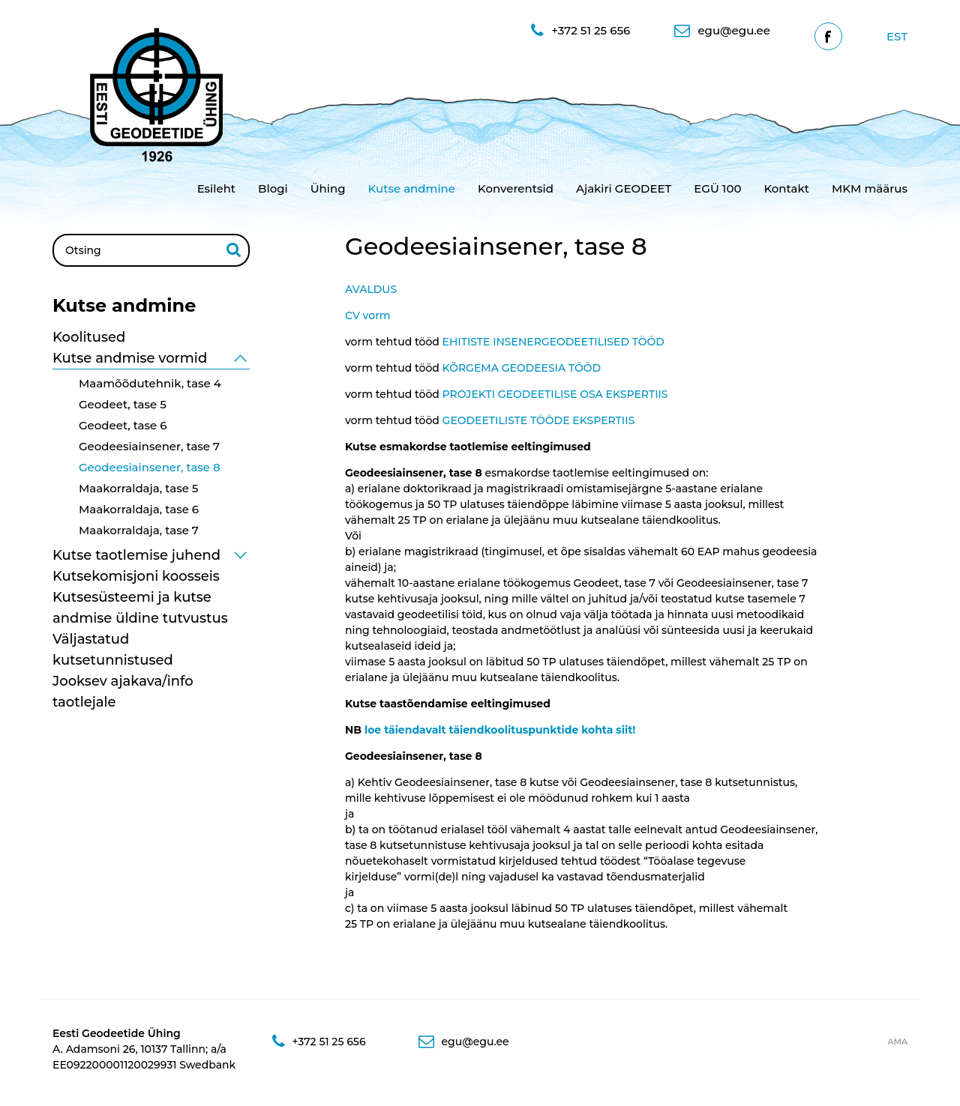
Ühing (328, 188)
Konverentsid (516, 188)
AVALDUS (371, 289)
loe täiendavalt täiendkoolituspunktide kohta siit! (499, 730)
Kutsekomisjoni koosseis (136, 576)
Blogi (273, 188)
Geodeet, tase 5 (122, 404)
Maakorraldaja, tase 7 (139, 530)
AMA (897, 1041)
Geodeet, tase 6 (123, 425)
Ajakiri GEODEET (623, 188)
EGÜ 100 (717, 188)
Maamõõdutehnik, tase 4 (150, 383)
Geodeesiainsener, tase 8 (149, 467)
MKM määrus (870, 188)
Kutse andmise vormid (129, 358)
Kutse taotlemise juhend (136, 555)
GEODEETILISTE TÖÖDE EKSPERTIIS (538, 420)
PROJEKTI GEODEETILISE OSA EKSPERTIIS (555, 394)
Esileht (216, 188)
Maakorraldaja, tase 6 (139, 509)
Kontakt (786, 188)
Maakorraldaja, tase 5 (139, 488)
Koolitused (88, 337)
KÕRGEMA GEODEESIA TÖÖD (522, 368)
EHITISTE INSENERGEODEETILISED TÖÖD (553, 341)
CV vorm (368, 315)
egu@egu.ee (722, 30)
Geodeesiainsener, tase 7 (149, 446)
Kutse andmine (411, 188)
